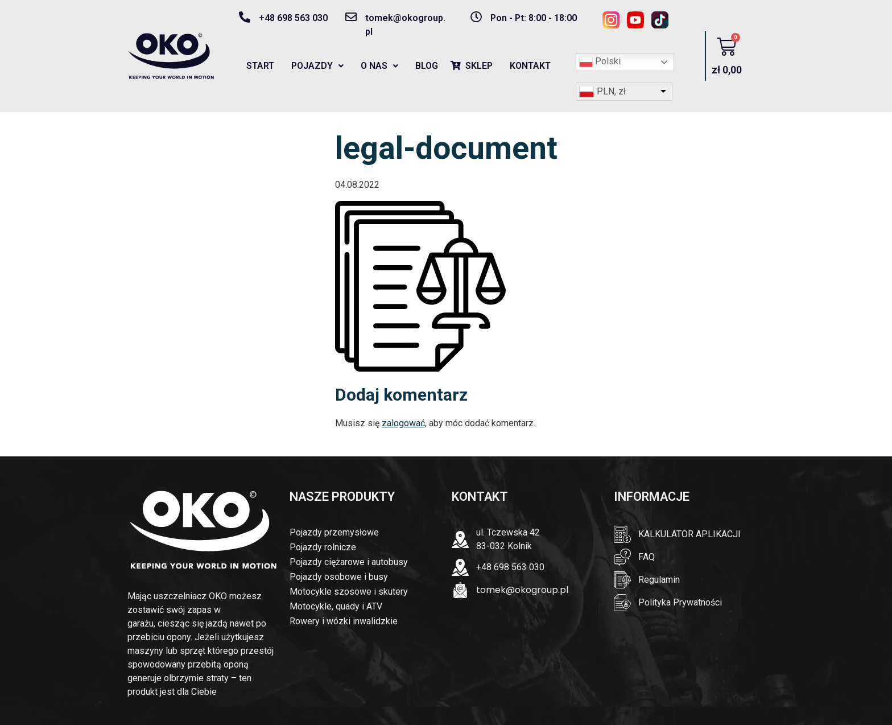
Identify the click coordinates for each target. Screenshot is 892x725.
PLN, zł (611, 91)
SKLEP (479, 65)
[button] (317, 66)
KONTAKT (530, 65)
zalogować (403, 423)
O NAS (379, 65)
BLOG (426, 65)
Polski (600, 62)
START (260, 65)
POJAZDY (317, 65)
